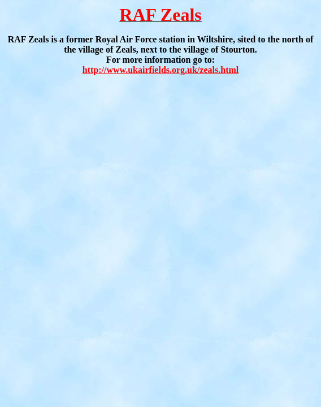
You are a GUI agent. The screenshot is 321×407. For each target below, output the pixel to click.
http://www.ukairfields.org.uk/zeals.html (160, 70)
